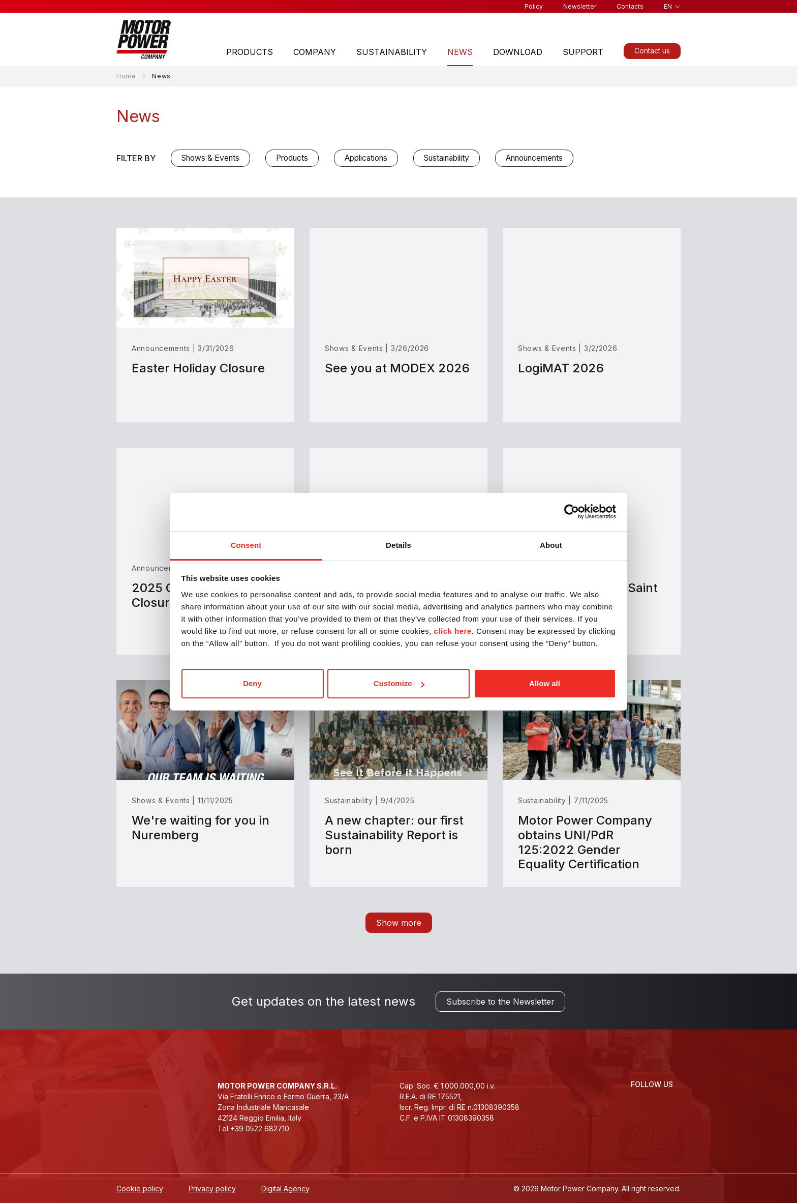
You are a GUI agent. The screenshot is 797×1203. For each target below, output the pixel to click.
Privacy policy (212, 1188)
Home (126, 76)
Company (314, 52)
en (668, 6)
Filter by (136, 158)
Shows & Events (210, 158)
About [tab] (551, 545)
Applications (366, 158)
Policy (534, 6)
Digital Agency (285, 1188)
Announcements (534, 158)
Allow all (544, 683)
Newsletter (579, 6)
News (460, 52)
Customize (399, 683)
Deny (252, 683)
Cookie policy (139, 1188)
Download (517, 52)
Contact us (652, 50)
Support (583, 52)
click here (453, 631)
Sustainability (391, 52)
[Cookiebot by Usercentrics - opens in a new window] (571, 511)
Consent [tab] (246, 545)
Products (249, 52)
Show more (398, 923)
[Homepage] (143, 39)
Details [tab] (398, 545)
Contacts (630, 6)
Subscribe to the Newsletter (500, 1001)
